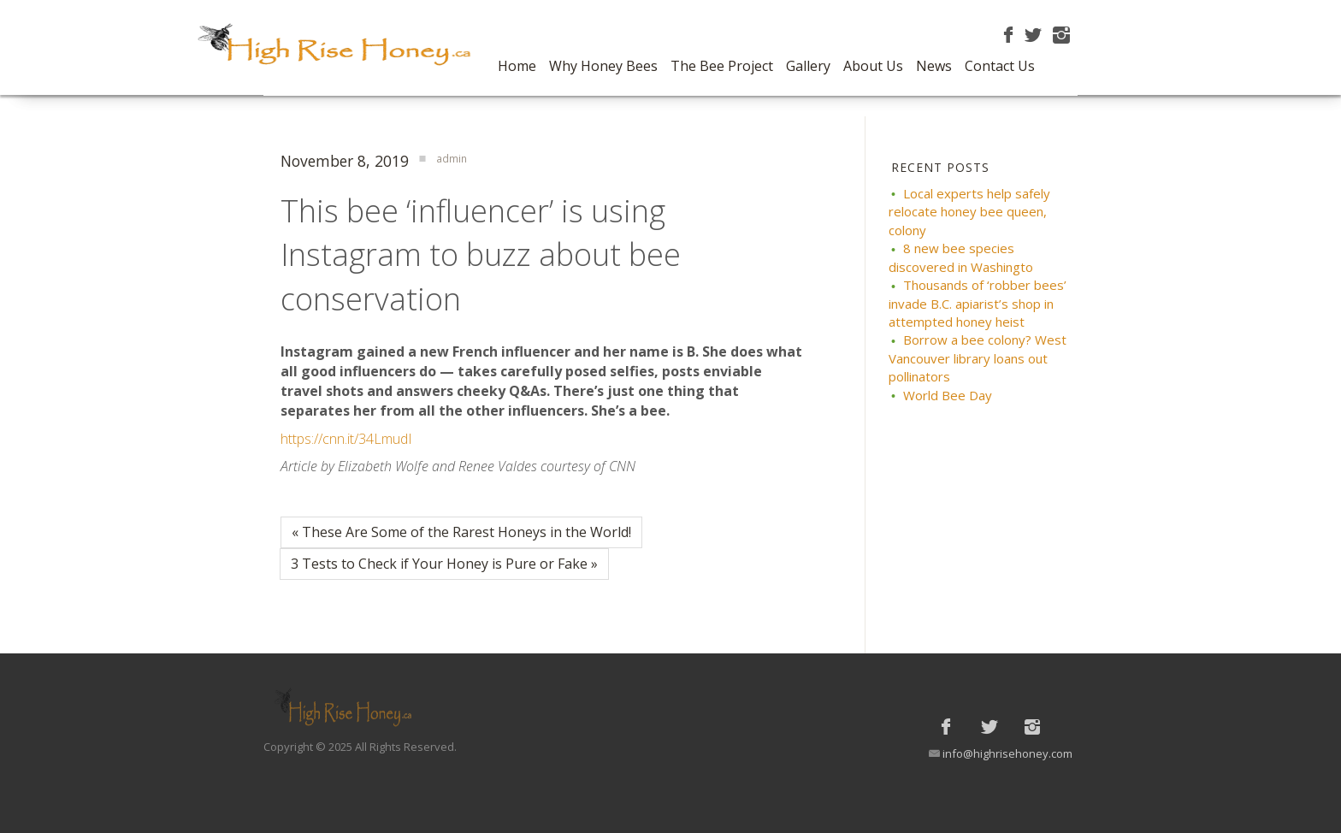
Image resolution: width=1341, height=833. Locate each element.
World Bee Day (947, 395)
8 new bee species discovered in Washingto (961, 257)
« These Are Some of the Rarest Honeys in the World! (461, 532)
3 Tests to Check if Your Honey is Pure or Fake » (444, 563)
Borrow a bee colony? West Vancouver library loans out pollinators (977, 358)
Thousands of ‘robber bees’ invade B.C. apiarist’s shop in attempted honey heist (977, 303)
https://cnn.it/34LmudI (346, 438)
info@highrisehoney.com (1007, 753)
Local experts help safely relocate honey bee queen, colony (969, 212)
